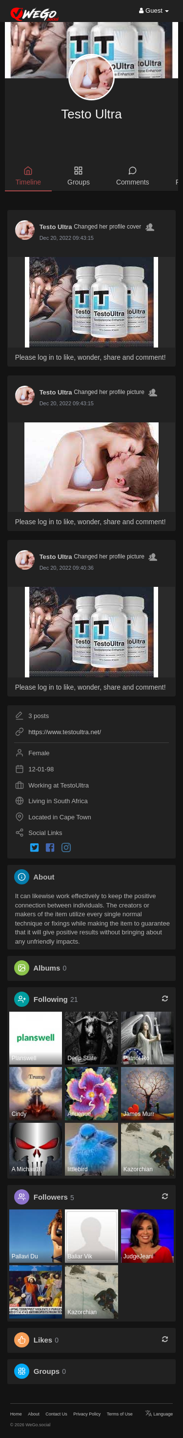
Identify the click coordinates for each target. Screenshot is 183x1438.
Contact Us (56, 1414)
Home (16, 1414)
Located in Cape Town (59, 817)
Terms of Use (120, 1414)
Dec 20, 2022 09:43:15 (67, 238)
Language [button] (159, 1414)
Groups (47, 1371)
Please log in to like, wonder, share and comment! (90, 357)
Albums (46, 968)
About (34, 1414)
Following (51, 999)
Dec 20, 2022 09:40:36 (67, 568)
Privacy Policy (87, 1414)
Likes (43, 1340)
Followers (51, 1197)
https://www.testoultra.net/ (64, 732)
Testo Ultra (91, 114)
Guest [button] (154, 10)
